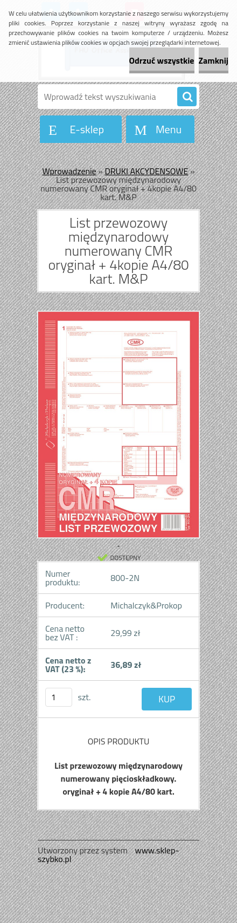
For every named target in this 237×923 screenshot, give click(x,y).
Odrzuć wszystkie (161, 60)
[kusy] (58, 697)
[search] (187, 97)
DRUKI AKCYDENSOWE (146, 171)
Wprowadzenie (69, 171)
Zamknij (213, 60)
